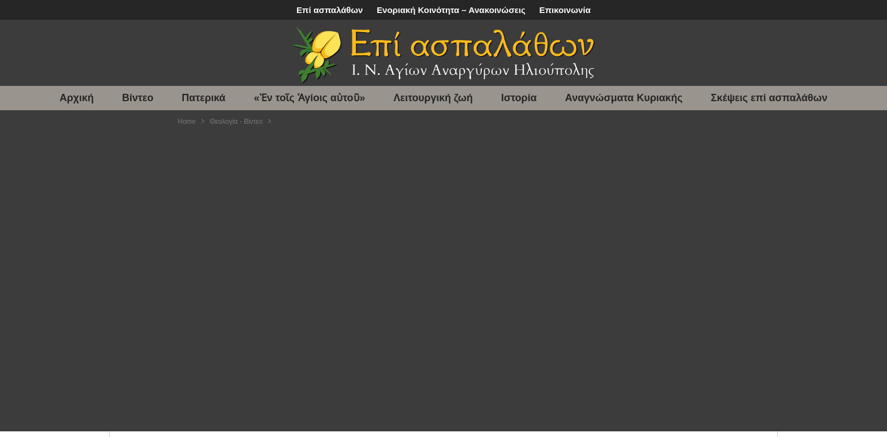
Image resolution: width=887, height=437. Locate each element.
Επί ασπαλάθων (329, 10)
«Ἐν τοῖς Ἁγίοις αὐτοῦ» (309, 97)
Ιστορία (519, 97)
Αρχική (76, 97)
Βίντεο (138, 97)
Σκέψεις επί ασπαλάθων (769, 97)
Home (187, 122)
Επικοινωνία (565, 10)
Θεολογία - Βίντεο (236, 122)
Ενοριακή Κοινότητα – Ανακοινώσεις (451, 10)
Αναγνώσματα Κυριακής (624, 97)
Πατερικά (203, 97)
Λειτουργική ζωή (433, 97)
